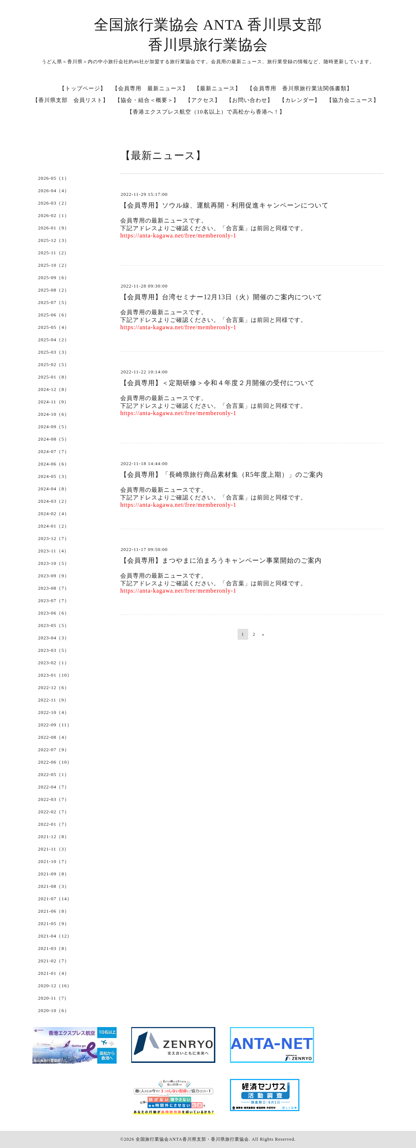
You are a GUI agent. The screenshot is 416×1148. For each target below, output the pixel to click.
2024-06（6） (53, 464)
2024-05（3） (53, 476)
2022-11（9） (53, 700)
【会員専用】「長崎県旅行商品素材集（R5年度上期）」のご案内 (221, 474)
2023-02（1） (53, 662)
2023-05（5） (53, 625)
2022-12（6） (53, 687)
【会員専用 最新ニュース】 (150, 88)
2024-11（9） (53, 401)
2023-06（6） (53, 613)
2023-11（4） (53, 551)
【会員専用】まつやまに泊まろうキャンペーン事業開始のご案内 (221, 560)
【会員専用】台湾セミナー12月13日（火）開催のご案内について (221, 297)
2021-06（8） (53, 911)
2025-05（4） (53, 327)
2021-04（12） (55, 936)
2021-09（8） (53, 874)
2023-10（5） (53, 563)
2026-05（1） (53, 178)
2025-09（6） (53, 277)
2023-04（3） (53, 637)
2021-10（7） (53, 861)
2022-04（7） (53, 787)
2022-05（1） (53, 774)
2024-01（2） (53, 526)
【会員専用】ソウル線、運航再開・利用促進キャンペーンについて (224, 205)
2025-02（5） (53, 364)
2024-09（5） (53, 426)
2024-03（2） (53, 501)
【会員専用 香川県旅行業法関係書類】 (299, 88)
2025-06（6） (53, 315)
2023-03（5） (53, 650)
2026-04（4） (53, 190)
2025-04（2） (53, 339)
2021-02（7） (53, 960)
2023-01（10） (55, 675)
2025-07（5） (53, 302)
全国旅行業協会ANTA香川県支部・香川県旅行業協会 (192, 1139)
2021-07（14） (55, 898)
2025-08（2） (53, 290)
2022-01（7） (53, 824)
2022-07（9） (53, 749)
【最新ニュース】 (217, 88)
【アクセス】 (202, 100)
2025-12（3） (53, 240)
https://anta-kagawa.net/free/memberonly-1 (178, 235)
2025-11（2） (53, 252)
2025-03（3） (53, 352)
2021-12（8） (53, 836)
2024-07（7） (53, 451)
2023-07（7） (53, 600)
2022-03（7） (53, 799)
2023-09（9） (53, 575)
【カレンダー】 (299, 100)
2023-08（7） (53, 588)
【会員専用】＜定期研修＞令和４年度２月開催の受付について (217, 383)
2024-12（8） (53, 389)
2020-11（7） (53, 998)
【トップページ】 (82, 88)
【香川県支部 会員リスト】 (71, 100)
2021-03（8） (53, 948)
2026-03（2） (53, 203)
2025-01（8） (53, 377)
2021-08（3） (53, 886)
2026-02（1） (53, 215)
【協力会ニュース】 (352, 100)
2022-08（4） (53, 737)
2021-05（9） (53, 923)
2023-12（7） (53, 538)
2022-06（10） (55, 762)
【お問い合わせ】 (249, 100)
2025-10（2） (53, 265)
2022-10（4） (53, 712)
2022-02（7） (53, 811)
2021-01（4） (53, 973)
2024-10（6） (53, 414)
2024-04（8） (53, 488)
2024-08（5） (53, 439)
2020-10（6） (53, 1010)
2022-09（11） (55, 724)
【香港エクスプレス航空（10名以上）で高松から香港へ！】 (206, 112)
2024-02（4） (53, 513)
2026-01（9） (53, 228)
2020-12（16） (55, 985)
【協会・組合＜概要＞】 (147, 100)
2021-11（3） (53, 849)
